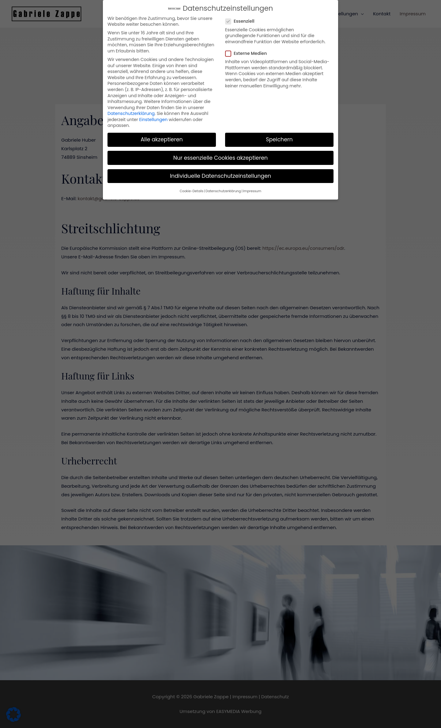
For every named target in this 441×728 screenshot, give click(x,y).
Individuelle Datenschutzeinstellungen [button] (220, 170)
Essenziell (241, 16)
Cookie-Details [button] (191, 185)
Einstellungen (153, 114)
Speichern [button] (279, 134)
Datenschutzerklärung (131, 108)
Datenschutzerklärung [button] (223, 185)
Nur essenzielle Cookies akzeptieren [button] (220, 152)
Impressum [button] (252, 185)
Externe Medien (248, 48)
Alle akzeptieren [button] (162, 134)
